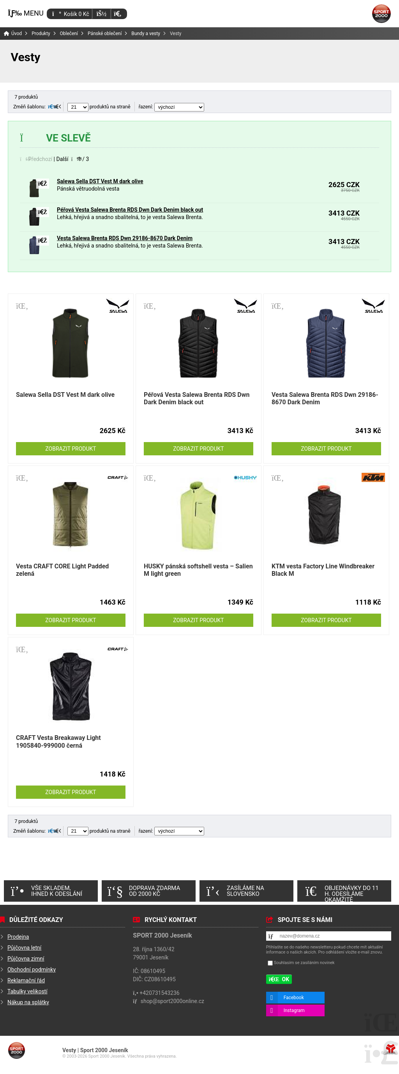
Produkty (41, 33)
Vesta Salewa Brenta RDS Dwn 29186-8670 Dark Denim (124, 238)
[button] (117, 14)
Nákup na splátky (28, 1002)
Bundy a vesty (145, 33)
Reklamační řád (26, 980)
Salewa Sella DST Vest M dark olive (100, 181)
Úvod (381, 13)
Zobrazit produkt (70, 449)
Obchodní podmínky (31, 969)
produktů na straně (99, 107)
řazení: (171, 107)
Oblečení (69, 33)
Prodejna (18, 937)
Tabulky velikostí (27, 991)
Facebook (294, 997)
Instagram (294, 1010)
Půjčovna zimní (25, 958)
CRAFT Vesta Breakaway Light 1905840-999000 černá (58, 741)
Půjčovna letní (24, 948)
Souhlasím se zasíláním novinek (304, 962)
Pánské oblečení (105, 33)
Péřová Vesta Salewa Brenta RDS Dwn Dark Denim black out (130, 210)
